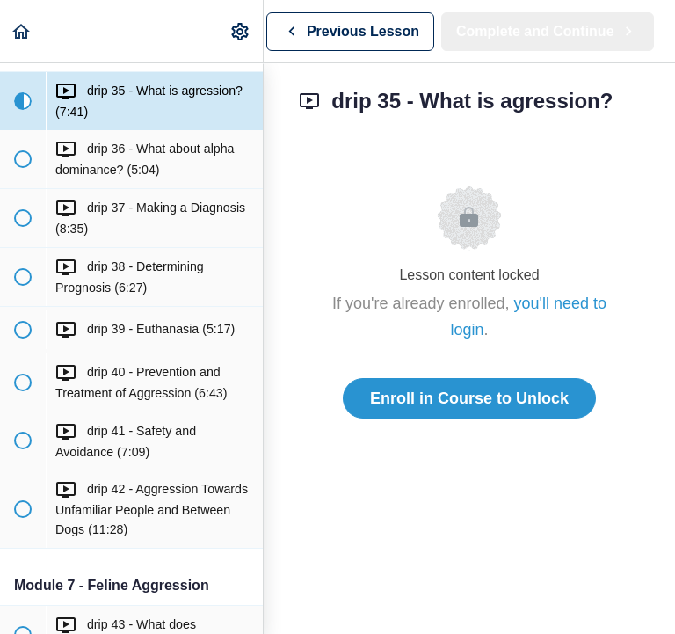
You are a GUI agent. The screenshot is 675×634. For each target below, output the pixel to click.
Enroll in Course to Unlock (469, 398)
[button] (22, 31)
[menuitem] (241, 31)
